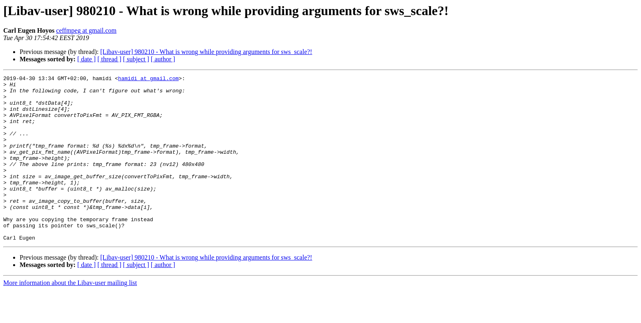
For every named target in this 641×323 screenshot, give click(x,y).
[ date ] (86, 59)
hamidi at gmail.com (148, 79)
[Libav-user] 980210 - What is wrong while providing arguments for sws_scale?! (206, 51)
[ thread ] (109, 59)
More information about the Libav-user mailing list (70, 315)
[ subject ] (136, 59)
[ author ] (163, 59)
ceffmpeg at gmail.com (86, 30)
